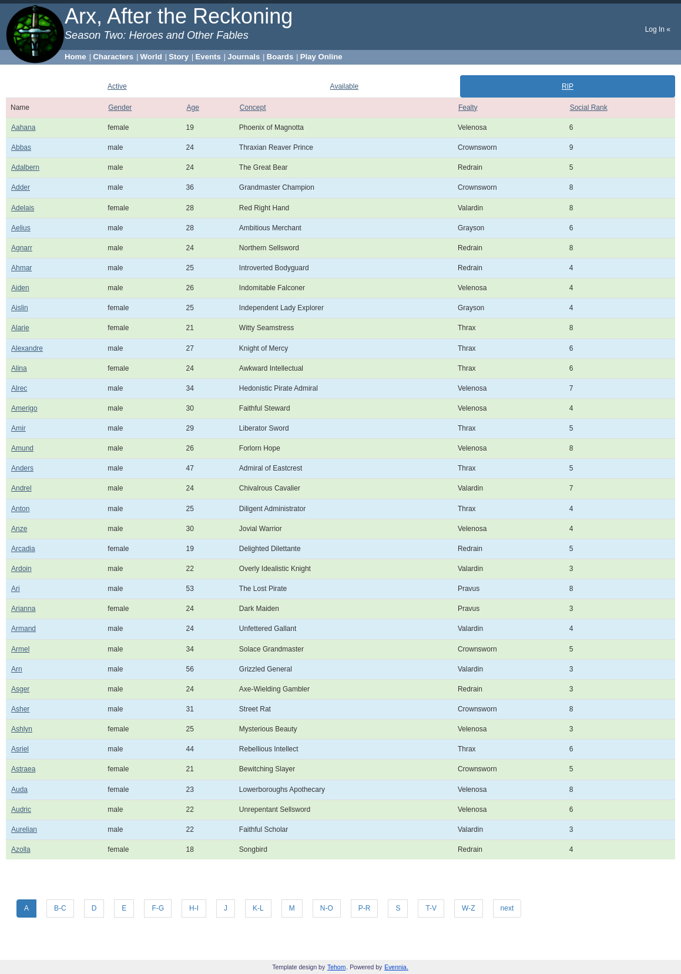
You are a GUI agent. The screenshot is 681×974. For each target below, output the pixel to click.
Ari (15, 589)
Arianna (23, 608)
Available (344, 86)
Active (117, 86)
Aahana (23, 127)
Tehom (336, 967)
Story (179, 56)
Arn (16, 669)
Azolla (21, 849)
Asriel (20, 749)
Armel (20, 649)
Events (208, 56)
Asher (20, 709)
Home (75, 56)
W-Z (468, 908)
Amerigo (24, 408)
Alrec (19, 388)
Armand (23, 628)
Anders (22, 468)
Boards (280, 56)
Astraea (23, 769)
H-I (194, 908)
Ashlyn (21, 729)
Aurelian (24, 829)
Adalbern (25, 167)
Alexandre (27, 348)
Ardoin (21, 569)
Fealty (468, 107)
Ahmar (21, 268)
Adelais (22, 208)
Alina (19, 368)
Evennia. (396, 967)
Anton (20, 509)
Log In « (657, 29)
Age (193, 107)
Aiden (20, 288)
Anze (19, 529)
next (507, 908)
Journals (243, 56)
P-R (364, 908)
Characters (113, 56)
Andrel (21, 488)
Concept (253, 107)
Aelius (21, 228)
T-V (431, 908)
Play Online (321, 56)
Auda (19, 789)
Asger (20, 689)
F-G (158, 908)
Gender (120, 107)
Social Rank (589, 107)
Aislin (19, 308)
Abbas (21, 147)
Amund (22, 448)
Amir (18, 428)
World (151, 56)
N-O (326, 908)
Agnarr (21, 248)
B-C (60, 908)
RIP (567, 86)
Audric (21, 809)
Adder (20, 187)
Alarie (20, 328)
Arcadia (23, 549)
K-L (258, 908)
